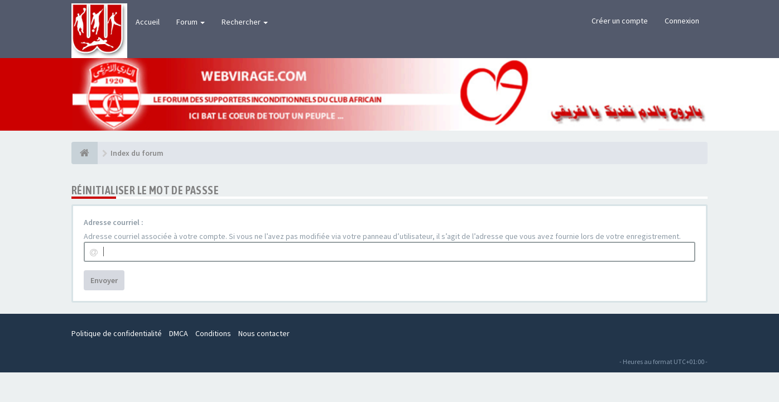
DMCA (178, 333)
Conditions (213, 333)
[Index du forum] (84, 153)
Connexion (682, 21)
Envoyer (104, 280)
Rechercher (245, 22)
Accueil (148, 22)
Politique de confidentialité (116, 333)
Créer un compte (620, 21)
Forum (190, 22)
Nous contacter (264, 333)
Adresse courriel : (113, 222)
